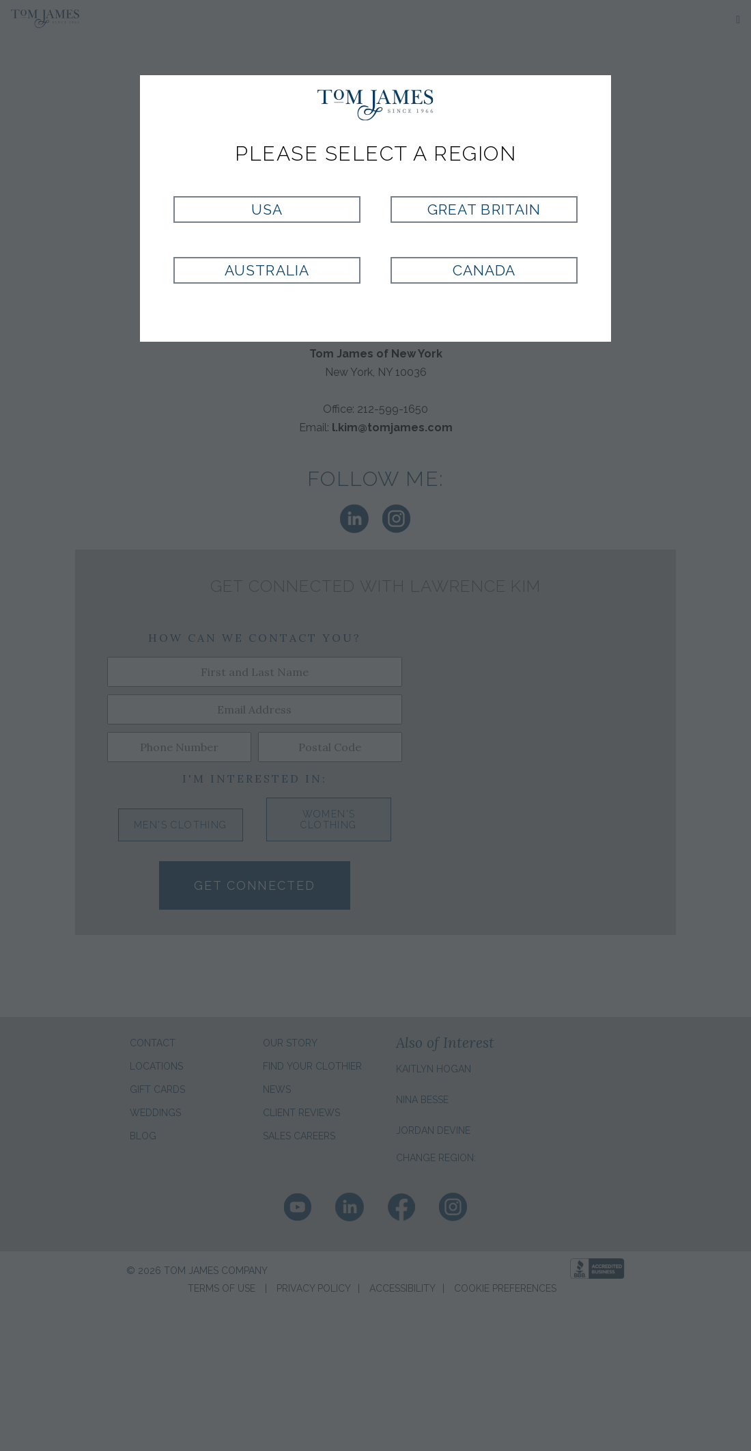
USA (267, 209)
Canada (484, 270)
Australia (267, 270)
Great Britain (484, 209)
